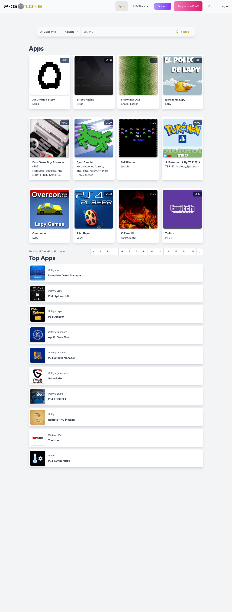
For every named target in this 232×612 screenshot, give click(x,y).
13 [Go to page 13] (176, 251)
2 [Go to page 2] (107, 251)
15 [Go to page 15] (192, 251)
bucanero (62, 331)
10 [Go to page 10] (151, 251)
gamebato (62, 373)
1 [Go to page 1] (100, 251)
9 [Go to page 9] (143, 251)
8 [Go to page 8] (136, 251)
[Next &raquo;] (199, 251)
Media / (52, 434)
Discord (162, 6)
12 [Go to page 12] (167, 251)
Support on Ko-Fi (188, 6)
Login (224, 6)
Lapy (59, 290)
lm (58, 270)
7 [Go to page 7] (129, 251)
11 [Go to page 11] (160, 251)
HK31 (59, 434)
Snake (60, 393)
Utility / (52, 270)
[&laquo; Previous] (94, 251)
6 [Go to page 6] (122, 251)
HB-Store (141, 6)
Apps (121, 6)
